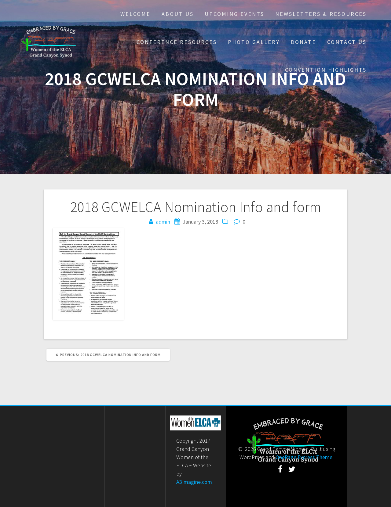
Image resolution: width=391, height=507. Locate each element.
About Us (178, 13)
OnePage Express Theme (304, 457)
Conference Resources (177, 41)
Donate (303, 41)
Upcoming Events (234, 13)
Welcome (135, 13)
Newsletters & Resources (321, 13)
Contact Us (347, 41)
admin (163, 221)
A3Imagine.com (194, 481)
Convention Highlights (326, 69)
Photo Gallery (254, 41)
